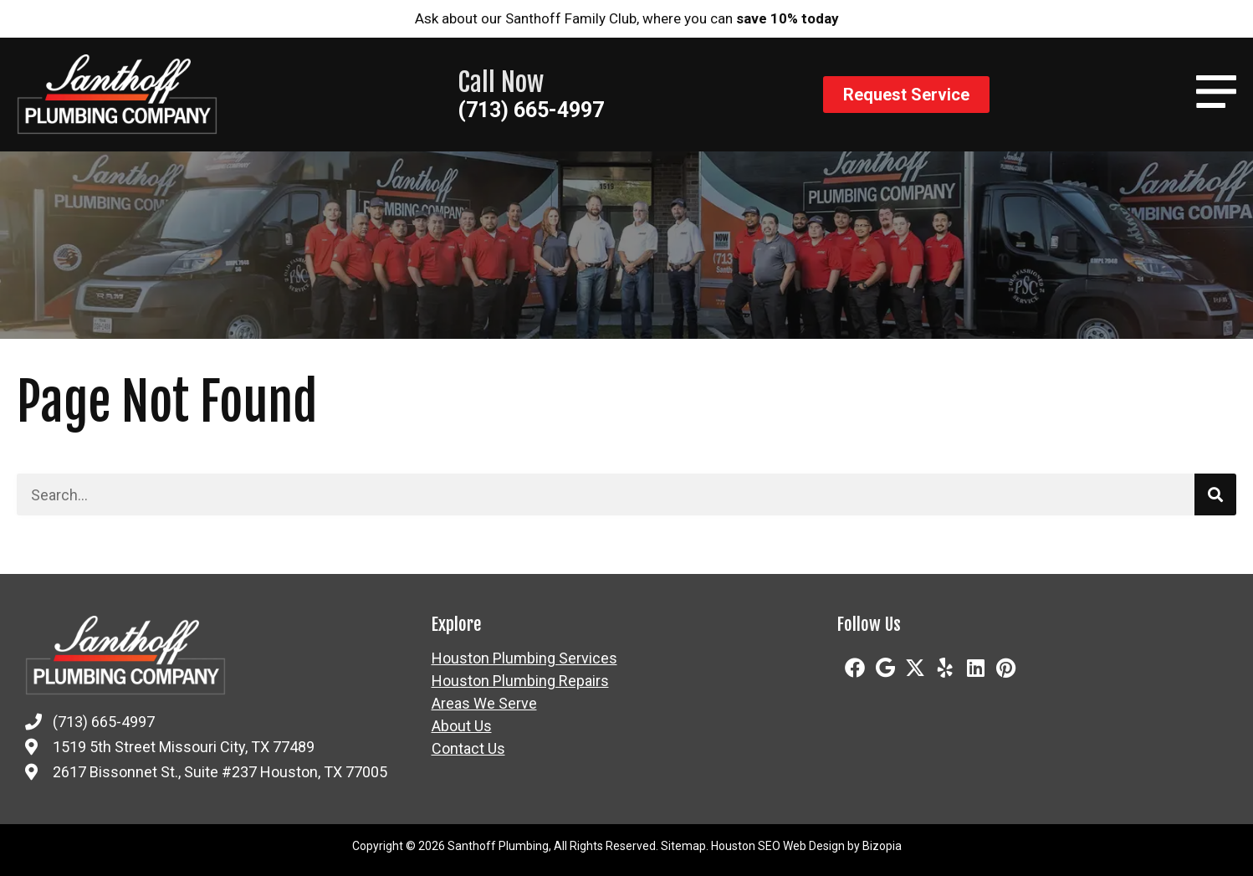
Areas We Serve (484, 703)
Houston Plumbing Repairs (520, 681)
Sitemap (683, 846)
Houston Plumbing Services (524, 658)
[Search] (1215, 494)
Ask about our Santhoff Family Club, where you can (627, 18)
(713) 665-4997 (531, 110)
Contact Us (468, 748)
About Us (462, 726)
